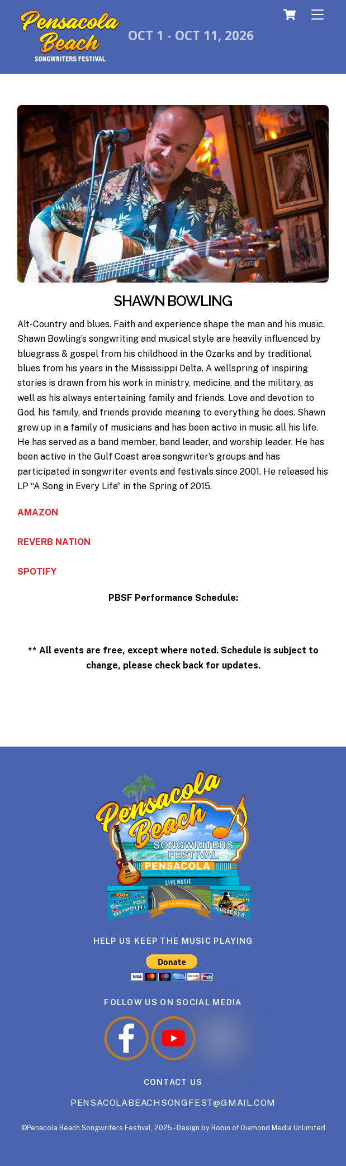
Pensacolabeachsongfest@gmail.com (173, 1102)
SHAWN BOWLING (173, 301)
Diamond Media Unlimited (283, 1128)
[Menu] (317, 15)
